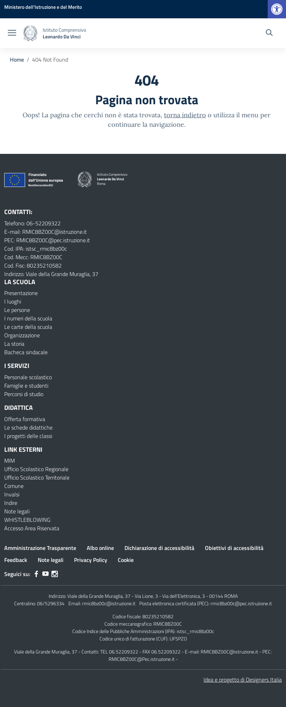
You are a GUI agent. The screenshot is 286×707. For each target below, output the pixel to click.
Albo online (100, 548)
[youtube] (45, 574)
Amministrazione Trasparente (40, 548)
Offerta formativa (24, 419)
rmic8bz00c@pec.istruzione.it (241, 603)
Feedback (15, 560)
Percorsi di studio (23, 394)
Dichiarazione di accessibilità (159, 548)
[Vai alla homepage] (30, 33)
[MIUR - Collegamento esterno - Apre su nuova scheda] (43, 7)
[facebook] (36, 574)
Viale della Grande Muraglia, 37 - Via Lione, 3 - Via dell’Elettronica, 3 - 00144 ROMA (152, 596)
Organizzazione (22, 335)
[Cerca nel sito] (269, 33)
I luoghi (12, 301)
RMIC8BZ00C (167, 623)
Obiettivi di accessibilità (234, 548)
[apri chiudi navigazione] (12, 33)
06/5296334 (51, 603)
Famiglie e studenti (26, 385)
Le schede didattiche (28, 427)
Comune (14, 486)
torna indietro (185, 115)
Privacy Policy (90, 560)
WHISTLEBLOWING (27, 519)
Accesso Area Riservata (31, 528)
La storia (14, 343)
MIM (9, 460)
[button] (277, 9)
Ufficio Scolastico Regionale (36, 469)
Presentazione (21, 293)
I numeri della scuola (28, 318)
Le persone (17, 310)
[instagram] (54, 574)
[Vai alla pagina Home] (17, 59)
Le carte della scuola (28, 327)
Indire (10, 503)
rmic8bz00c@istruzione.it (108, 603)
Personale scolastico (28, 377)
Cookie (126, 560)
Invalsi (11, 494)
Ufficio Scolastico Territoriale (36, 477)
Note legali (17, 511)
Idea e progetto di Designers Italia (242, 679)
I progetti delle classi (28, 436)
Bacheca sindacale (26, 352)
